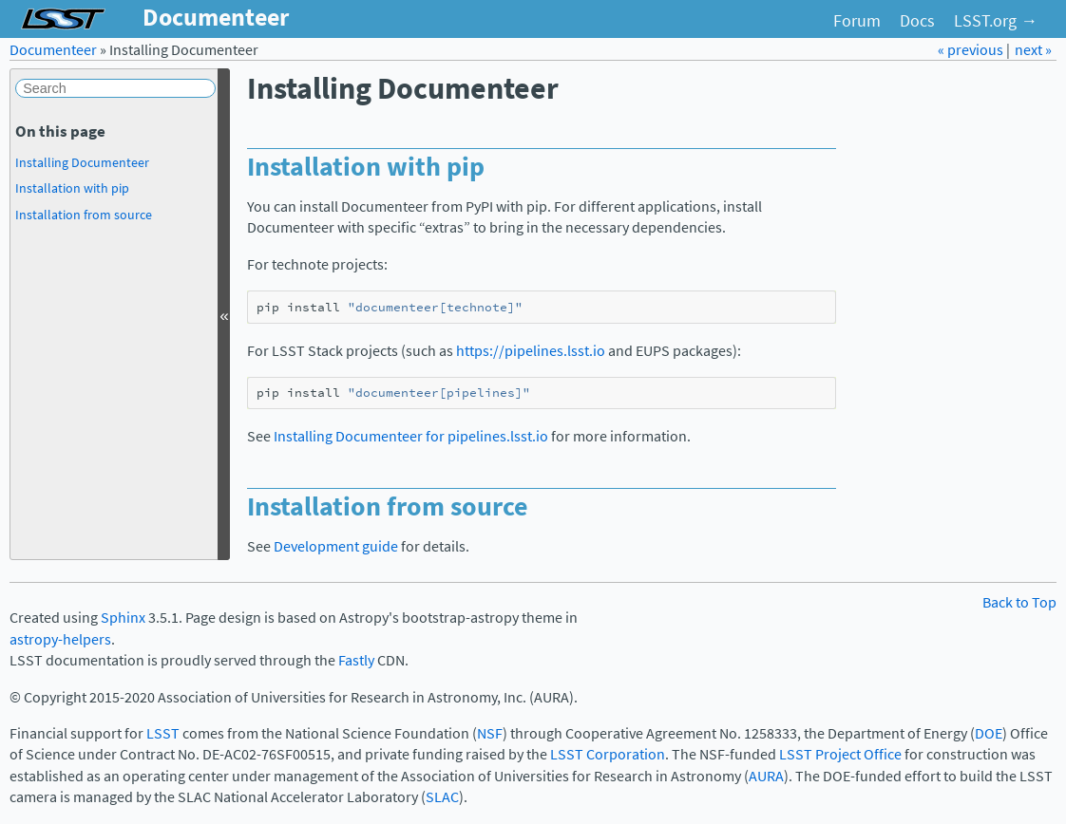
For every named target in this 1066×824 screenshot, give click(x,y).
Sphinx (123, 617)
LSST (163, 733)
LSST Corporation (607, 754)
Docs (917, 20)
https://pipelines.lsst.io (530, 351)
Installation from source (83, 214)
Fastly (356, 660)
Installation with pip (72, 187)
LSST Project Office (840, 754)
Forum (857, 20)
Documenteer (53, 50)
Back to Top (1019, 602)
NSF (490, 733)
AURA (766, 776)
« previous (972, 50)
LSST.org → (995, 20)
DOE (988, 733)
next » (1033, 50)
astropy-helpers (60, 639)
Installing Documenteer (82, 162)
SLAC (442, 797)
